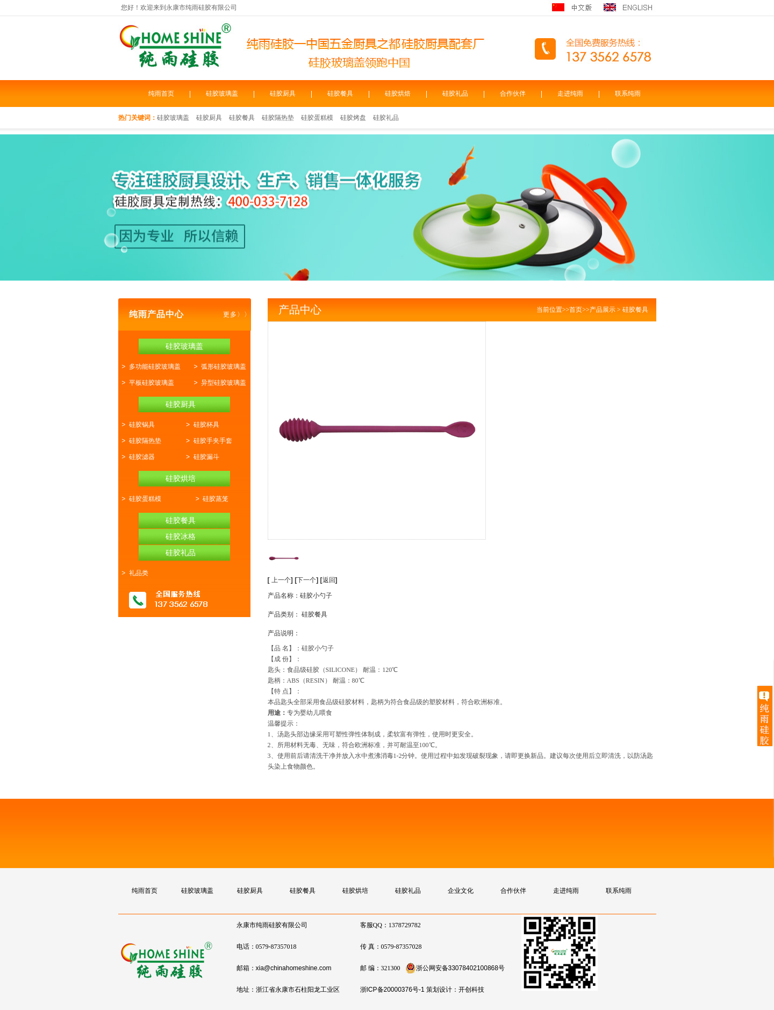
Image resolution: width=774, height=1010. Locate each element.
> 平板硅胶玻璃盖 (146, 382)
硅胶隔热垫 (278, 117)
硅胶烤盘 (353, 117)
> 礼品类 (133, 573)
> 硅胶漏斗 (200, 457)
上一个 (281, 580)
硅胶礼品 (455, 93)
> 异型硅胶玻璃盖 (218, 382)
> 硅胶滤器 (136, 457)
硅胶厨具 (283, 93)
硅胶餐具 (340, 93)
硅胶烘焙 (398, 93)
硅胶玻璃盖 (222, 93)
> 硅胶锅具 (136, 424)
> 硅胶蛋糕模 (139, 499)
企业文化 (461, 890)
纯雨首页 (161, 93)
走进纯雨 (570, 93)
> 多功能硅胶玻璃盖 (149, 366)
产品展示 (602, 309)
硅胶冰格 (181, 536)
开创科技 (471, 989)
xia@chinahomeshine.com (294, 968)
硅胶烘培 (181, 478)
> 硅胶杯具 (200, 424)
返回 (328, 580)
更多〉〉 (237, 314)
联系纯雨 (628, 93)
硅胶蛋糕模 (317, 117)
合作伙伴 (513, 93)
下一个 (307, 580)
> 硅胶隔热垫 (139, 441)
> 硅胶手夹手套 (207, 441)
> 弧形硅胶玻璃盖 (218, 366)
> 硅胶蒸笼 (210, 499)
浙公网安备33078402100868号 (455, 968)
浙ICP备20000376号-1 (392, 989)
